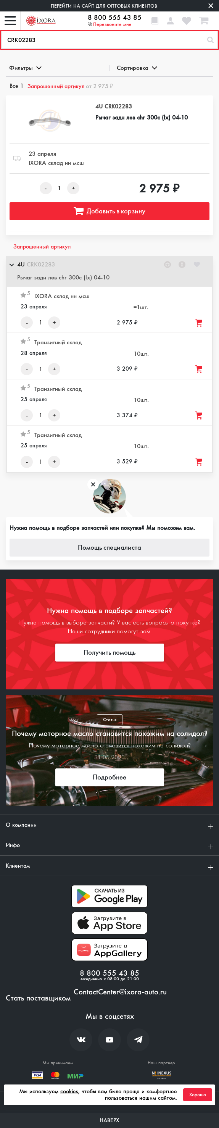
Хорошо (197, 1094)
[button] (109, 271)
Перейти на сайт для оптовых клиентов (104, 6)
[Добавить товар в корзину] (199, 323)
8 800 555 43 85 (115, 17)
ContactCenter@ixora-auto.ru (120, 992)
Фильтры (24, 68)
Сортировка (136, 68)
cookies (69, 1091)
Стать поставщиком (38, 998)
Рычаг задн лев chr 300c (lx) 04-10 (141, 117)
